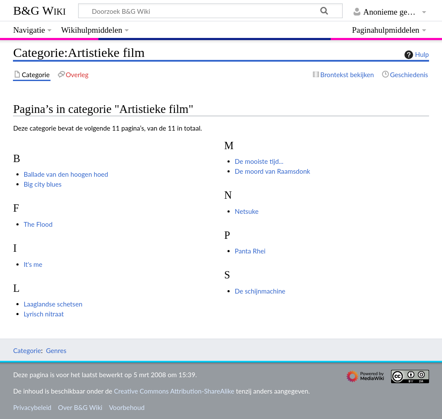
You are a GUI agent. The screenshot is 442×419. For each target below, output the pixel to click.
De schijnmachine (260, 291)
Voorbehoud (126, 407)
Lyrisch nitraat (44, 314)
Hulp (415, 54)
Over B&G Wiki (80, 407)
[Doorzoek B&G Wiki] (210, 11)
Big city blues (43, 184)
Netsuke (247, 211)
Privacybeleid (32, 407)
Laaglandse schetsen (53, 304)
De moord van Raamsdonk (272, 171)
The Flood (38, 224)
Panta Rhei (250, 251)
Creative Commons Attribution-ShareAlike (174, 391)
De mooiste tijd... (259, 161)
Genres (56, 350)
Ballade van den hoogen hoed (66, 174)
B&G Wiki (39, 10)
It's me (33, 264)
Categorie (27, 350)
